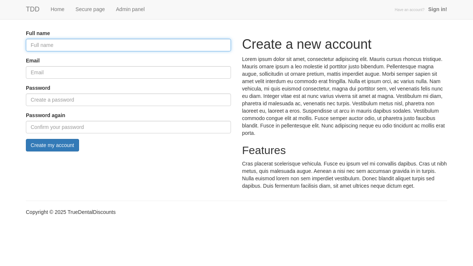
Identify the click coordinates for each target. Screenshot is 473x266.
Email (33, 61)
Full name (38, 33)
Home (57, 9)
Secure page (90, 9)
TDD (33, 9)
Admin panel (130, 9)
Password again (45, 115)
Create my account (52, 145)
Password (38, 88)
